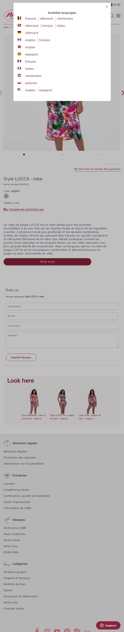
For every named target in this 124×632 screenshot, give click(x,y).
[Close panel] (107, 7)
